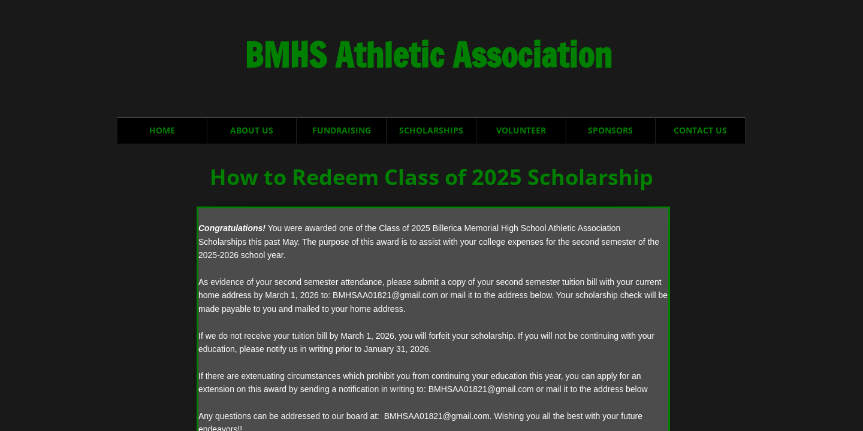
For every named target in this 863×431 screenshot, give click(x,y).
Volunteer (521, 130)
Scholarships (431, 130)
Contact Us (700, 130)
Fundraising (341, 130)
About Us (251, 130)
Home (162, 130)
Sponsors (610, 130)
